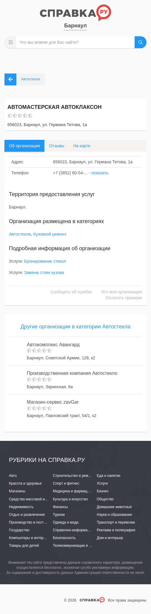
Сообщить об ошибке (71, 291)
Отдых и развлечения (27, 515)
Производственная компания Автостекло (72, 373)
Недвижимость (21, 507)
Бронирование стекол (45, 261)
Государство (19, 530)
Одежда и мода (66, 522)
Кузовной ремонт (49, 234)
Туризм (59, 515)
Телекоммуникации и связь (75, 545)
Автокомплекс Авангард (53, 344)
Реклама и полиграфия (116, 530)
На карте (82, 145)
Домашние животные (114, 507)
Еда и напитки (108, 476)
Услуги (102, 483)
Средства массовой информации (36, 499)
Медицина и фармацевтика (76, 491)
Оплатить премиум (123, 297)
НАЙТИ (140, 42)
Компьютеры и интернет (29, 538)
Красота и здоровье (25, 483)
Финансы (60, 507)
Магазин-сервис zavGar (53, 402)
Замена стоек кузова (44, 272)
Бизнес (102, 491)
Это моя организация (121, 291)
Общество (105, 499)
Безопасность (64, 538)
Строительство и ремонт (73, 476)
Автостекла (20, 234)
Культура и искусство (70, 499)
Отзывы (56, 145)
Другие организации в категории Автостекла (75, 327)
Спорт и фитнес (66, 483)
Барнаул (75, 26)
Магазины (17, 491)
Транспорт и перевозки (116, 522)
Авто (13, 476)
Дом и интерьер (110, 538)
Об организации (24, 145)
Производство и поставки (30, 522)
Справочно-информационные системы (85, 530)
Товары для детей (24, 545)
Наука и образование (114, 515)
